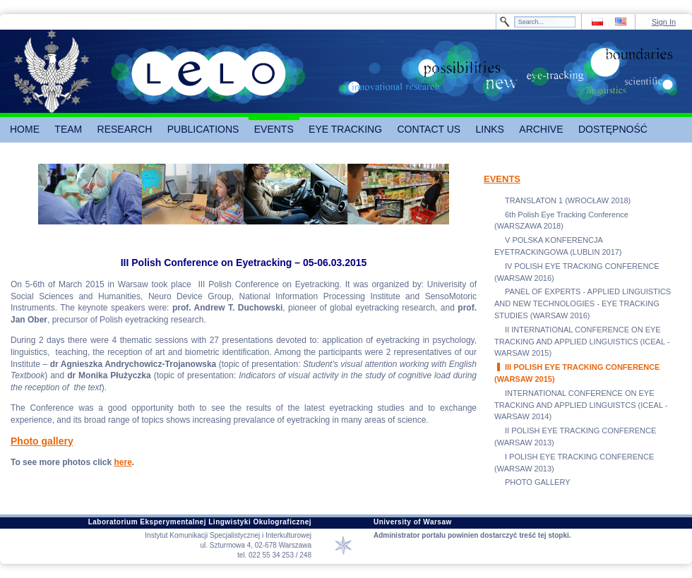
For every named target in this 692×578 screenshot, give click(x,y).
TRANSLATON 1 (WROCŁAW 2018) (568, 200)
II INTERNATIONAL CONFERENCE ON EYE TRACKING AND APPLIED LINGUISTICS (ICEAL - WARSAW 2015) (581, 341)
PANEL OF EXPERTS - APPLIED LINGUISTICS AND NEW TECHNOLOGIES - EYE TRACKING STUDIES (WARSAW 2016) (582, 303)
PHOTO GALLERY (538, 482)
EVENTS (502, 179)
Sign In (664, 22)
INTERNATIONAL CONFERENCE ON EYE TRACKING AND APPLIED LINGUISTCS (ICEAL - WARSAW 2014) (580, 405)
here (122, 462)
